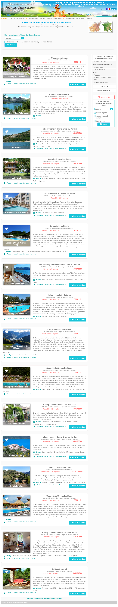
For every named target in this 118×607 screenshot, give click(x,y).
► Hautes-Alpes (98, 67)
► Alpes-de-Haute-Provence (102, 64)
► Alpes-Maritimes (99, 70)
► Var (95, 72)
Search (11, 45)
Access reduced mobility (29, 42)
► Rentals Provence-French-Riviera (102, 78)
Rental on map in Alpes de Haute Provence (19, 84)
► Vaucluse (96, 75)
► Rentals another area (100, 82)
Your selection (103, 97)
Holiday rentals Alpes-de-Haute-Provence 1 (14, 602)
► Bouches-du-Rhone (100, 62)
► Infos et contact (77, 84)
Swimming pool (11, 42)
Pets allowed (46, 42)
